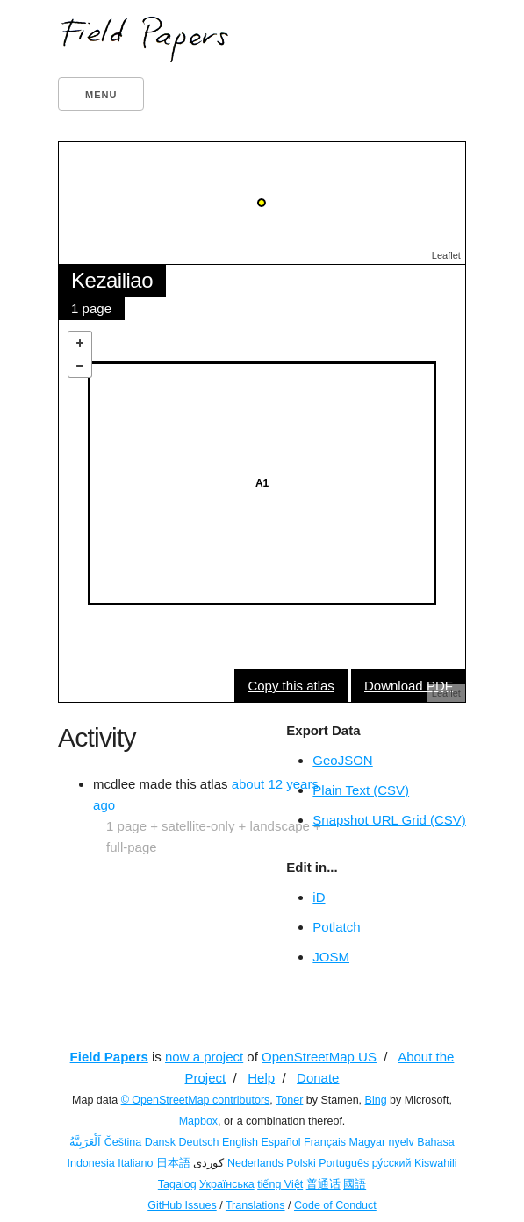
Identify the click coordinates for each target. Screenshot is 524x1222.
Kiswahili (435, 1163)
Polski (300, 1163)
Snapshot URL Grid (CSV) (389, 819)
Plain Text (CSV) (360, 790)
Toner (289, 1100)
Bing (376, 1100)
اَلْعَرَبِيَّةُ (85, 1142)
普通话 (323, 1184)
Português (344, 1163)
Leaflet (446, 255)
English (240, 1142)
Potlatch (336, 926)
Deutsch (199, 1142)
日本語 (173, 1163)
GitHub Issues (182, 1205)
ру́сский (392, 1163)
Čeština (122, 1142)
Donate (318, 1077)
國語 (354, 1184)
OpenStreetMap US (319, 1056)
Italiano (135, 1163)
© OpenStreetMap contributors (195, 1100)
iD (318, 897)
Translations (255, 1205)
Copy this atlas (291, 685)
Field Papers (109, 1056)
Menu (101, 94)
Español (280, 1142)
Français (325, 1142)
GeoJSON (342, 760)
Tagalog (177, 1184)
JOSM (330, 956)
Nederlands (255, 1163)
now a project (204, 1056)
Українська (227, 1184)
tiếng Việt (280, 1184)
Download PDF (408, 685)
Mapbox (198, 1121)
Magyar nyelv (380, 1142)
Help (261, 1077)
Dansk (160, 1142)
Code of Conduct (335, 1205)
